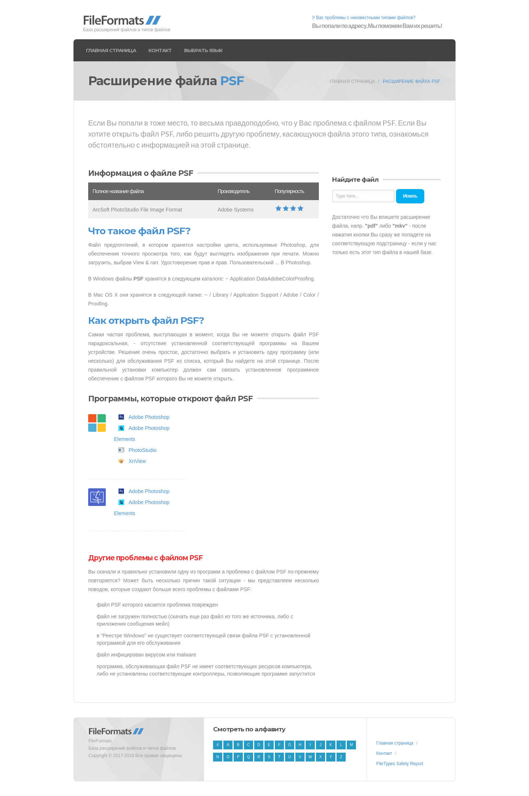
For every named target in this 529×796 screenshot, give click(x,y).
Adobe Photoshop (149, 417)
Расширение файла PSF (411, 81)
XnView (137, 461)
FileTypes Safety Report (399, 763)
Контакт (160, 50)
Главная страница (111, 50)
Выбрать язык (203, 50)
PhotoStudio (142, 450)
